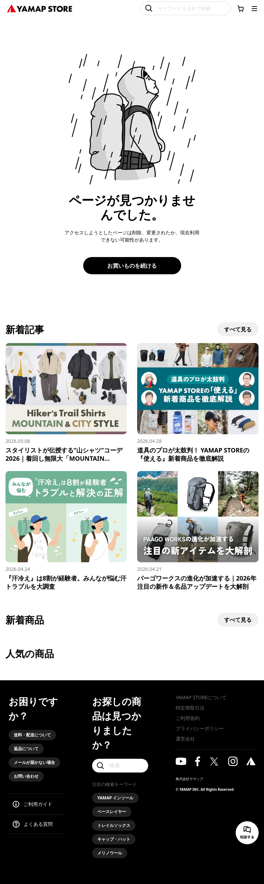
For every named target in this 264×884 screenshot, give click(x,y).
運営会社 (185, 738)
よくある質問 (38, 824)
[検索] (120, 766)
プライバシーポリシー (200, 728)
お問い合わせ (26, 776)
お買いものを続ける (132, 265)
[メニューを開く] (254, 8)
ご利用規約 (188, 718)
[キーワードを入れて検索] (185, 8)
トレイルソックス (113, 825)
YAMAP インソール (115, 798)
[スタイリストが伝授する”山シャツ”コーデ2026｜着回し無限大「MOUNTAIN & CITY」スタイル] (66, 402)
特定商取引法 (190, 707)
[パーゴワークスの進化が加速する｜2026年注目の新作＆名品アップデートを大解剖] (197, 530)
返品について (26, 749)
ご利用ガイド (37, 804)
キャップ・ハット (113, 839)
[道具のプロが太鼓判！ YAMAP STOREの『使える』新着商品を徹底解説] (197, 402)
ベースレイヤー (111, 811)
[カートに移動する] (240, 8)
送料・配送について (32, 735)
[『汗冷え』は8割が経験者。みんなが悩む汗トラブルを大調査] (66, 530)
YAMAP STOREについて (201, 697)
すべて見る (238, 329)
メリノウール (109, 853)
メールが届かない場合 (34, 762)
